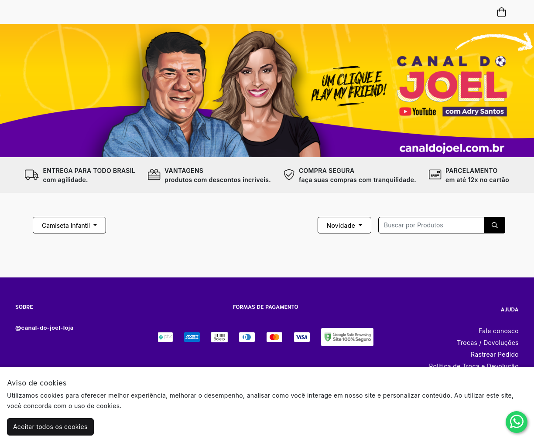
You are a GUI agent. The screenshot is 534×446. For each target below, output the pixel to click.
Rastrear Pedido (495, 354)
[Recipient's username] (431, 225)
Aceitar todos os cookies (50, 426)
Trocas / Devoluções (488, 342)
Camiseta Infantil (67, 225)
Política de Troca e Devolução (474, 366)
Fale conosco (499, 330)
